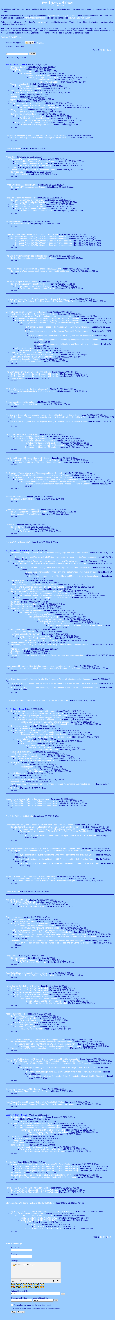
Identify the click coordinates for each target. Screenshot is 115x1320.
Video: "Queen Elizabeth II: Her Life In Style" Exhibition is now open (38, 878)
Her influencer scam (18, 726)
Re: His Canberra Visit (24, 632)
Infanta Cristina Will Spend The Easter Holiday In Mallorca (30, 1203)
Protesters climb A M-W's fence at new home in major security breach (39, 1048)
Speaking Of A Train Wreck (40, 1134)
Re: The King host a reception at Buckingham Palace (37, 355)
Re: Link (23, 1121)
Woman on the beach (19, 84)
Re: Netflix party (22, 765)
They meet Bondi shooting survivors (25, 634)
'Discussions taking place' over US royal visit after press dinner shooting (36, 135)
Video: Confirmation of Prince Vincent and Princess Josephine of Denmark (41, 477)
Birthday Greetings (13, 221)
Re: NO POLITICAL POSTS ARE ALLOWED (34, 1216)
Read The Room (17, 1145)
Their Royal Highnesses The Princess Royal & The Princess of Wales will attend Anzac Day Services (48, 679)
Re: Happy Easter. (18, 958)
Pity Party (14, 95)
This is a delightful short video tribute (25, 361)
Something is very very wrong (22, 608)
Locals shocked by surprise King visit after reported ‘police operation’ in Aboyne (39, 666)
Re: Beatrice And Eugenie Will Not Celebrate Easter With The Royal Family (46, 1166)
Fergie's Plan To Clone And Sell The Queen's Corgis (27, 1188)
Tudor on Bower (17, 1143)
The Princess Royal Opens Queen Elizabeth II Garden (33, 314)
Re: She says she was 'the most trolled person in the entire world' (42, 593)
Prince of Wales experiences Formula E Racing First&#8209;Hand (33, 269)
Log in (29, 43)
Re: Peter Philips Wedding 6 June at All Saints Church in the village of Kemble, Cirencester (48, 1061)
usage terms (40, 22)
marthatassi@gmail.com (34, 18)
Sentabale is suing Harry (20, 752)
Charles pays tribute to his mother (20, 402)
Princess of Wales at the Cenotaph (25, 159)
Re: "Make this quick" (24, 583)
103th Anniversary (13, 148)
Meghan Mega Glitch (19, 649)
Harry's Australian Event (35, 745)
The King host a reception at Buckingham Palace (30, 353)
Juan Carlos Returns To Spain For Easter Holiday (26, 973)
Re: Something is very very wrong (29, 610)
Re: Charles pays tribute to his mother (26, 404)
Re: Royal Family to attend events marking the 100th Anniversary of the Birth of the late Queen (50, 851)
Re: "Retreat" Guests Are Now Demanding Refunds (41, 108)
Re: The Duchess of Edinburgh (33, 962)
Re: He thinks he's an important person (31, 123)
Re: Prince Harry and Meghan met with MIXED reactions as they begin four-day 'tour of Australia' (55, 557)
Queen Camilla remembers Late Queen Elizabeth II (31, 357)
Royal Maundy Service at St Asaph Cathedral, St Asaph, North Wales (35, 1102)
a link (17, 775)
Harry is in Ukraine (18, 110)
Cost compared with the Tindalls (23, 780)
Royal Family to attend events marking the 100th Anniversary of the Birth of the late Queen (43, 848)
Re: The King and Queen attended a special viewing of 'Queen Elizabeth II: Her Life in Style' (49, 417)
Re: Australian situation (44, 80)
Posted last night (17, 378)
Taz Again (14, 788)
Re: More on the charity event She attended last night (37, 1126)
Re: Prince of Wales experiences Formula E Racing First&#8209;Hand (39, 271)
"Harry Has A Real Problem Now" (29, 93)
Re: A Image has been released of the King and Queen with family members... (47, 318)
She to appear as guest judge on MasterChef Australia (33, 585)
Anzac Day (10, 157)
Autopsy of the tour (18, 99)
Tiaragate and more (14, 917)
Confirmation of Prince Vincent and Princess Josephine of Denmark (34, 473)
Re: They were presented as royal (43, 78)
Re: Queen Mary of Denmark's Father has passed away (33, 801)
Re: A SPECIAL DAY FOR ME (23, 902)
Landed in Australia (18, 773)
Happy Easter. (12, 956)
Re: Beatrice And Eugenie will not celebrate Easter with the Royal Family (40, 1175)
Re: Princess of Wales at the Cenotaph (31, 163)
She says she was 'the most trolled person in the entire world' (36, 591)
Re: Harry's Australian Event (41, 748)
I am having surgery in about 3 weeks (21, 282)
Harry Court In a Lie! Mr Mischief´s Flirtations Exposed (38, 720)
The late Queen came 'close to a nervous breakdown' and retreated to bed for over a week (48, 934)
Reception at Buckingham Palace (24, 359)
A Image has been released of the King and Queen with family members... (41, 316)
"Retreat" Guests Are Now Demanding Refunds (35, 105)
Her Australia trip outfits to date (23, 604)
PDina (13, 101)
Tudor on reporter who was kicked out (26, 103)
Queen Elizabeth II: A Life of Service (25, 514)
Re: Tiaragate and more (20, 919)
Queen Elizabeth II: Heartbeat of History (22, 510)
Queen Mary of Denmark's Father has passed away (27, 799)
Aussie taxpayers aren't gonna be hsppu (27, 756)
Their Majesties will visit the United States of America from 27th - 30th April (37, 701)
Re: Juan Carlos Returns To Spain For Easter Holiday (32, 975)
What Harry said (17, 69)
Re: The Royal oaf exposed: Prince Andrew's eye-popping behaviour (43, 932)
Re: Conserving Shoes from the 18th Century (29, 1091)
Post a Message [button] (57, 5)
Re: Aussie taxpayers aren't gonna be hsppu (33, 758)
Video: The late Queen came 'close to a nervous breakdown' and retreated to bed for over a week (56, 936)
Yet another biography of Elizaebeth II (21, 434)
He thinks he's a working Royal (23, 114)
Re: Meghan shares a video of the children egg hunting (38, 733)
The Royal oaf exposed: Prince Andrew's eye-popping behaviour (37, 930)
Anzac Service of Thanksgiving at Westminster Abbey (32, 170)
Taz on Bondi (15, 653)
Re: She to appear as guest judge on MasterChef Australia (39, 587)
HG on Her (14, 602)
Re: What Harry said (23, 71)
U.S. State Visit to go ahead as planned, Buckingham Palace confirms (39, 138)
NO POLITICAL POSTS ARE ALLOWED (27, 1214)
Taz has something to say (21, 606)
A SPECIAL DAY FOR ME (16, 900)
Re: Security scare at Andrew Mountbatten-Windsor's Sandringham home (41, 1042)
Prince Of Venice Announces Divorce (21, 185)
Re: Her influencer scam (25, 728)
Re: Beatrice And (17, 1173)
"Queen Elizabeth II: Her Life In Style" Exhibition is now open (31, 876)
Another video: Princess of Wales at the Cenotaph (36, 161)
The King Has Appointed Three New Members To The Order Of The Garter (37, 299)
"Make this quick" (17, 580)
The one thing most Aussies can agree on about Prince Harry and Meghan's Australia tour (48, 655)
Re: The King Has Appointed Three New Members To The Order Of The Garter (43, 301)
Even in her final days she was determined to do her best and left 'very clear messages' (47, 941)
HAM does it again (18, 67)
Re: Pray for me (17, 527)
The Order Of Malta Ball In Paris (19, 816)
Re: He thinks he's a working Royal (30, 116)
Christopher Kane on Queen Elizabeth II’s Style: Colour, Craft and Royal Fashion (39, 825)
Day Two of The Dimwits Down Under (26, 589)
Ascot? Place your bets (15, 1014)
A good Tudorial (21, 739)
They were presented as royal (37, 75)
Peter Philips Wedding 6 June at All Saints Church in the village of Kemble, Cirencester (42, 1059)
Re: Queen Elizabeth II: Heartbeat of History (28, 512)
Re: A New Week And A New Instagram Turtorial (40, 1149)
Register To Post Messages (12, 37)
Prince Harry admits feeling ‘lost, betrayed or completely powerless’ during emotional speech (49, 645)
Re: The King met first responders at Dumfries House (32, 258)
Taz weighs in (16, 1141)
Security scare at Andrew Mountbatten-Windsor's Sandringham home (35, 1040)
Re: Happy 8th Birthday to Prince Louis (26, 200)
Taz (11, 778)
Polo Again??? (16, 1136)
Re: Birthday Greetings (20, 224)
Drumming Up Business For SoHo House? (38, 741)
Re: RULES (34, 1224)
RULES (28, 1222)
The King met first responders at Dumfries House (26, 256)
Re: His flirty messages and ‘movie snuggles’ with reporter (39, 713)
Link (17, 1119)
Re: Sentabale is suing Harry (27, 754)
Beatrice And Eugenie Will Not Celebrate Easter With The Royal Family (40, 1164)
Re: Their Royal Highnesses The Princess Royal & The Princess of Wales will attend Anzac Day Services (54, 683)
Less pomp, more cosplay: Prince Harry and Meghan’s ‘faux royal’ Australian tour (44, 561)
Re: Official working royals (31, 350)
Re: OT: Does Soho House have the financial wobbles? (33, 391)
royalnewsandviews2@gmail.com (61, 16)
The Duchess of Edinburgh (26, 960)
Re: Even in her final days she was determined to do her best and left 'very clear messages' (53, 943)
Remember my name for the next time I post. (31, 1308)
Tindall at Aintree (13, 891)
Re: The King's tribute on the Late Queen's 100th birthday (34, 374)
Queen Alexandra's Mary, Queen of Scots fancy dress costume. (32, 234)
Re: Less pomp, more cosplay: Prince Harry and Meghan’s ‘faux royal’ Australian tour (50, 563)
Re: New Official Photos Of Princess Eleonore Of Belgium (34, 460)
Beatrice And (11, 1162)
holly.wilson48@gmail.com (79, 18)
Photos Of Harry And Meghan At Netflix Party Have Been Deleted (75, 625)
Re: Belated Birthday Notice (22, 499)
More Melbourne (17, 782)
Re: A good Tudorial (28, 743)
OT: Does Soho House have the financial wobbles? (27, 389)
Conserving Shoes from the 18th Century (23, 1089)
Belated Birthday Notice (15, 497)
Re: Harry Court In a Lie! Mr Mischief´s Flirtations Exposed (44, 722)
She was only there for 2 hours (23, 642)
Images (13, 168)
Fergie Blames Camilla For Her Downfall (22, 986)
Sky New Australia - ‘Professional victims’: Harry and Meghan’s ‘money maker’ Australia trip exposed (52, 784)
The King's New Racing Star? (18, 542)
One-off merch (16, 651)
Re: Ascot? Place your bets (21, 1016)
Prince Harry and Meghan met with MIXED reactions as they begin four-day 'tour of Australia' (49, 553)
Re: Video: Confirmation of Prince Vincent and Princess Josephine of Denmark (48, 480)
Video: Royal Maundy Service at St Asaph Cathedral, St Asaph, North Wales (42, 1104)
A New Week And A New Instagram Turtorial (33, 1147)
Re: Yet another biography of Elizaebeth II (27, 437)
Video (17, 600)
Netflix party (15, 763)
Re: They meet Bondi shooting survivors (32, 636)
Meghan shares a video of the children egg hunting (31, 730)
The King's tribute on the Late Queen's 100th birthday (28, 372)
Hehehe (13, 97)
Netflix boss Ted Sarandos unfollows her (27, 1117)
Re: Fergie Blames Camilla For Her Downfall (29, 988)
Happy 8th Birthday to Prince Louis (20, 198)
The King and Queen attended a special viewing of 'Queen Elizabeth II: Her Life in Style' (42, 415)
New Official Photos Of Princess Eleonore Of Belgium (28, 458)
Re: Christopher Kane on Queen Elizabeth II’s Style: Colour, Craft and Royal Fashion (45, 827)
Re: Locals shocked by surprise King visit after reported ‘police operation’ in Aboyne (45, 668)
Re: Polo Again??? (23, 1138)
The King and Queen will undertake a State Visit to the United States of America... (40, 1211)
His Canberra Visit (18, 630)
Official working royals (24, 348)
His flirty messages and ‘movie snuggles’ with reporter (33, 711)
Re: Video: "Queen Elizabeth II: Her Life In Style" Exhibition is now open (45, 881)
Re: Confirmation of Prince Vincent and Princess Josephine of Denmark (40, 475)
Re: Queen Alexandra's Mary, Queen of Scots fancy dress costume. (38, 237)
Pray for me (11, 525)
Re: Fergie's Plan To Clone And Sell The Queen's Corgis (34, 1190)
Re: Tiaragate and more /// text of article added (30, 924)
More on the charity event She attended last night (31, 1123)
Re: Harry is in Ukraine (25, 112)
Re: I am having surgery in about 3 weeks (27, 284)
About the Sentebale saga (21, 90)
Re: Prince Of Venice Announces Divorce (27, 187)
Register (33, 1265)
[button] (54, 1284)
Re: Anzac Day (16, 172)
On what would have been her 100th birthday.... (25, 312)
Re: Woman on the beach (26, 86)
